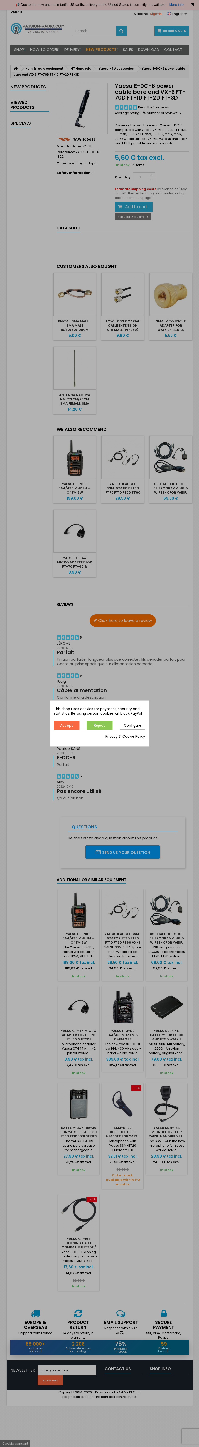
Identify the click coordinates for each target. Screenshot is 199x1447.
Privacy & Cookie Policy (125, 736)
